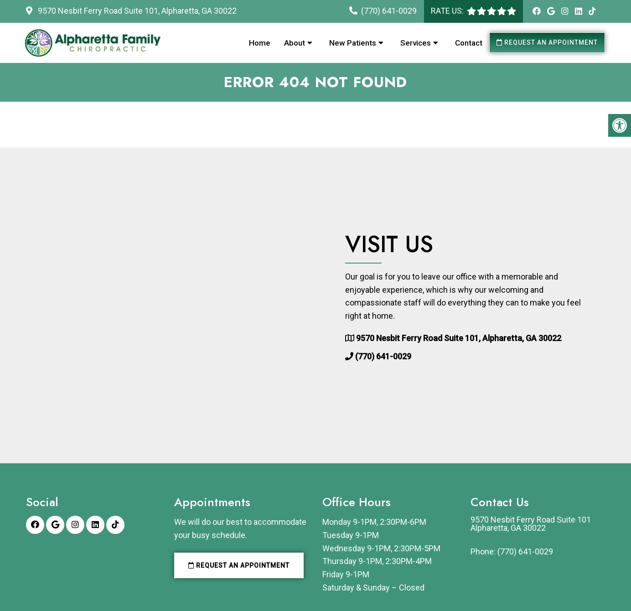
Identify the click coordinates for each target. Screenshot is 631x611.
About (294, 42)
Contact (468, 42)
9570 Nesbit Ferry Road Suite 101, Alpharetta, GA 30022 (136, 11)
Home (259, 42)
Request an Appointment (547, 42)
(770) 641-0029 (389, 11)
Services (415, 42)
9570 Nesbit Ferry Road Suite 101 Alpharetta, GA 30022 (531, 524)
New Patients (352, 42)
